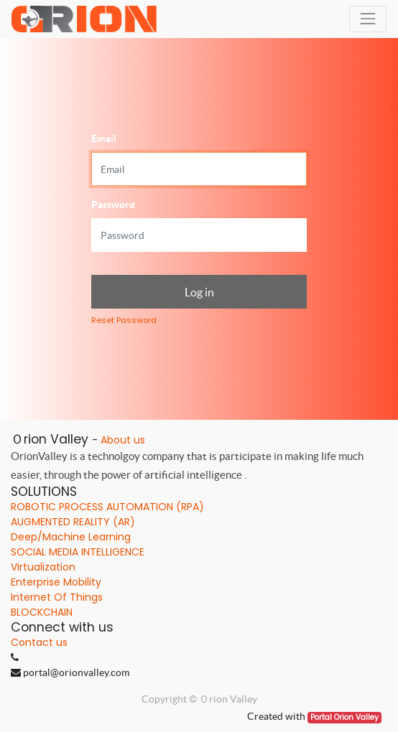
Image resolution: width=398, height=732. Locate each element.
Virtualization (43, 567)
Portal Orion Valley (344, 717)
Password (113, 204)
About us (123, 440)
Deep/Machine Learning (71, 537)
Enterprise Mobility (56, 582)
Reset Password (124, 320)
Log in (199, 292)
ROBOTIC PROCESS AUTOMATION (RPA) (107, 506)
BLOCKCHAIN (42, 612)
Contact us (39, 642)
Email (103, 138)
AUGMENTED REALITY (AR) (73, 522)
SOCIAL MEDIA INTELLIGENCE (77, 552)
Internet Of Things (57, 597)
